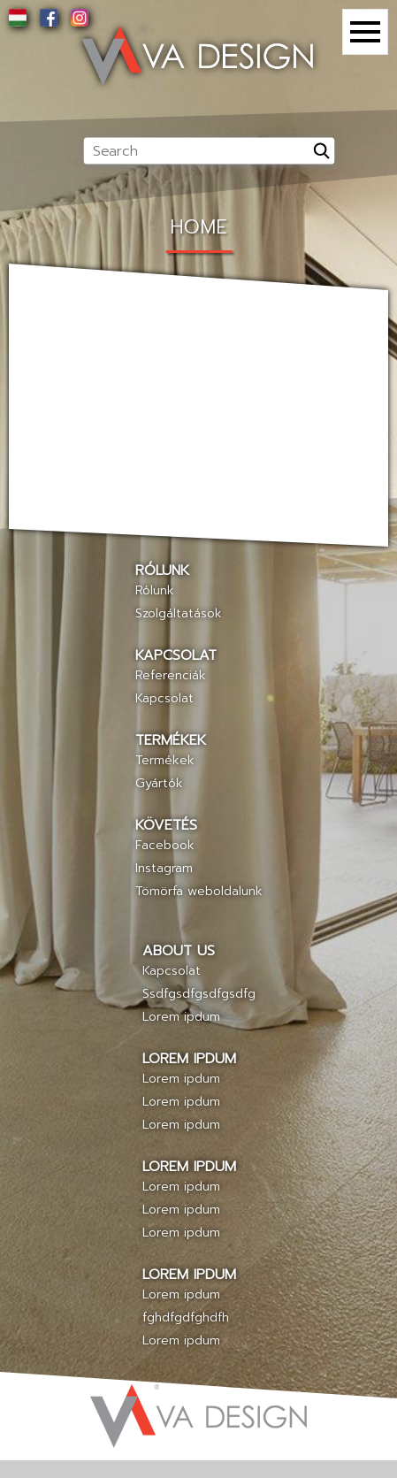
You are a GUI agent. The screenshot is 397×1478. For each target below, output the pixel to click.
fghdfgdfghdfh (185, 1317)
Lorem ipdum (181, 1016)
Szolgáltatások (178, 613)
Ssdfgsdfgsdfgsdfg (199, 993)
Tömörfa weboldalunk (199, 891)
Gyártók (159, 783)
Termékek (165, 760)
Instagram (164, 868)
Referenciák (170, 675)
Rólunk (154, 590)
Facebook (165, 845)
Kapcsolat (164, 698)
